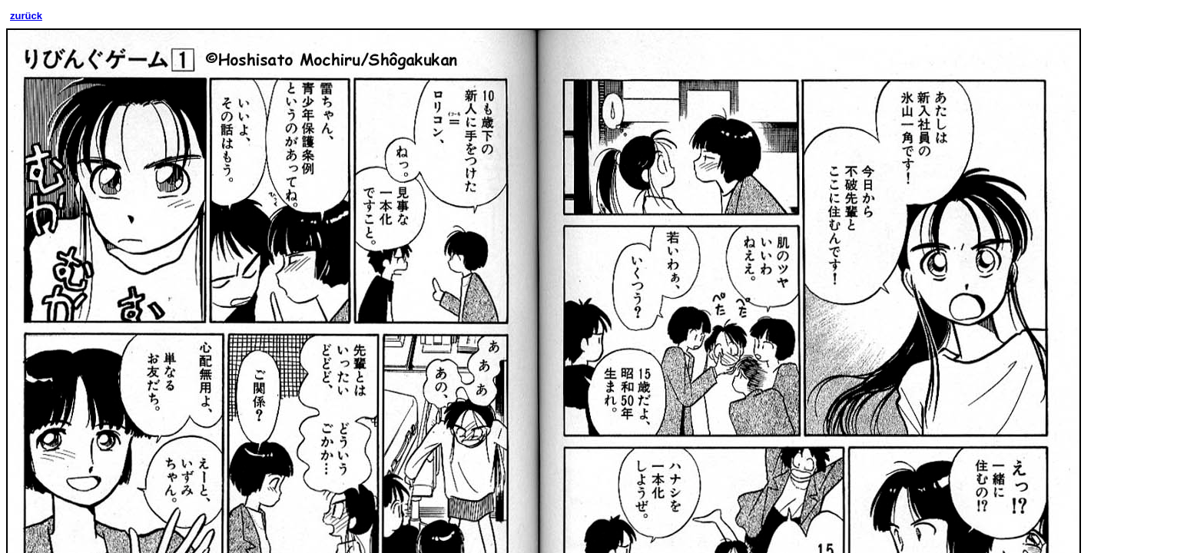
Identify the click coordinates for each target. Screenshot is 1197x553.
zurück (26, 16)
